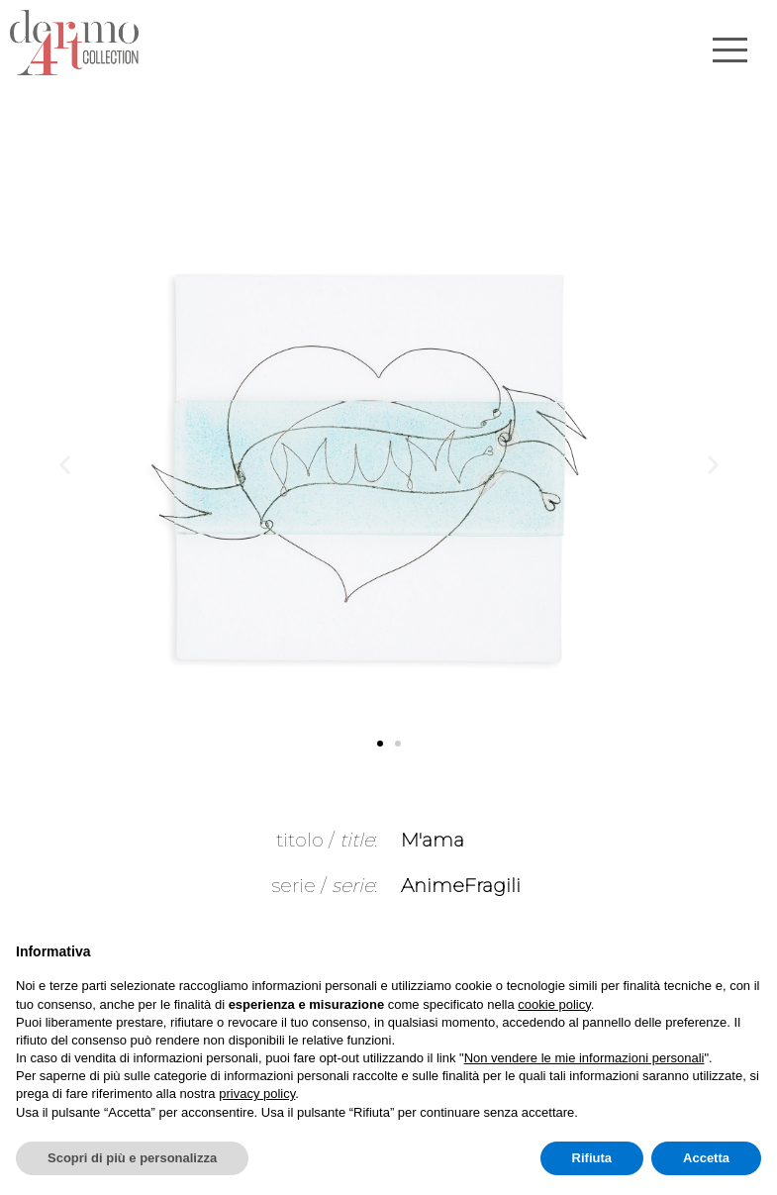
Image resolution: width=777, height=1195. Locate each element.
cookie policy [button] (554, 1004)
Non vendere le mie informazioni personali (584, 1057)
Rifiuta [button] (592, 1157)
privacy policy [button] (257, 1093)
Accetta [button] (706, 1157)
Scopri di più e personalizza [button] (132, 1157)
